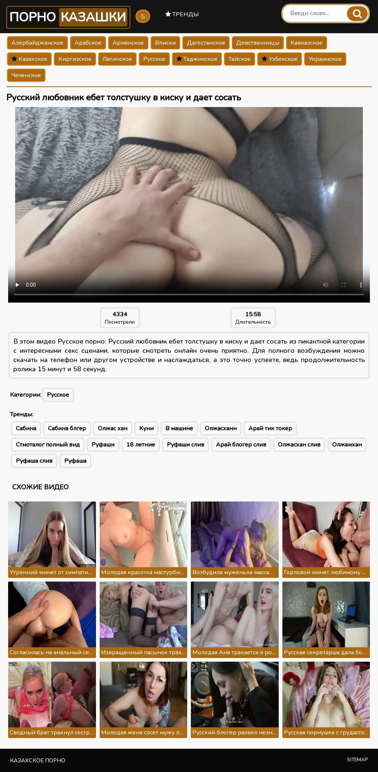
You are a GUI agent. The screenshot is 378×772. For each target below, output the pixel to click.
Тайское (239, 59)
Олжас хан (112, 428)
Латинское (117, 59)
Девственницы (257, 43)
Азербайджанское (37, 43)
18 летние (140, 445)
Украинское (325, 59)
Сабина (26, 428)
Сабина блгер (67, 428)
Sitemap (357, 760)
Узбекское (280, 59)
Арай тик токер (270, 428)
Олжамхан (347, 445)
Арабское (88, 43)
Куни (146, 428)
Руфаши (103, 445)
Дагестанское (206, 43)
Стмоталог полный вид (48, 445)
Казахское (29, 59)
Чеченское (26, 75)
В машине (179, 428)
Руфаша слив (34, 461)
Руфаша (75, 461)
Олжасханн (221, 428)
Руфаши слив (185, 445)
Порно (68, 17)
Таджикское (196, 59)
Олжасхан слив (299, 445)
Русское (154, 59)
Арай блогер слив (241, 445)
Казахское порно (37, 760)
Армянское (128, 43)
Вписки (165, 43)
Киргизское (75, 59)
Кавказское (307, 43)
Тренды (182, 14)
